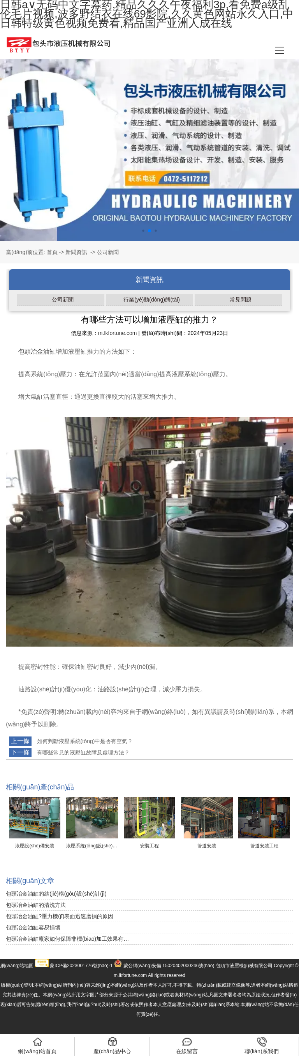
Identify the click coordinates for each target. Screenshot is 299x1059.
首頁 (52, 252)
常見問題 (241, 299)
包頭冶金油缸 (37, 351)
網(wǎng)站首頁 (37, 1045)
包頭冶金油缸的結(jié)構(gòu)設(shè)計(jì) (56, 894)
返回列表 (20, 765)
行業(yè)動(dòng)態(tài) (151, 299)
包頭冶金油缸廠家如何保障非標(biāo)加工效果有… (67, 939)
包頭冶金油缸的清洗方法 (36, 905)
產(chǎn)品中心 (112, 1045)
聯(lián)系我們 (261, 1045)
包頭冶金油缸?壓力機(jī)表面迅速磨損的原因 (59, 916)
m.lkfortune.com (117, 333)
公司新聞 (63, 299)
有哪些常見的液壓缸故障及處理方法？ (82, 752)
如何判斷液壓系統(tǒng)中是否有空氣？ (84, 741)
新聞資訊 (76, 252)
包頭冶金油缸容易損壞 (33, 927)
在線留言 (187, 1045)
